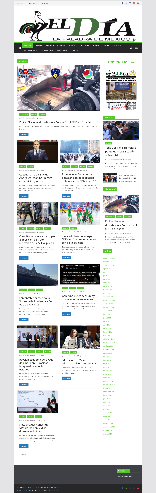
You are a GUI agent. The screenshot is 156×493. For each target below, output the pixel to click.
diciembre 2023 (108, 339)
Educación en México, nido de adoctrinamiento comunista (80, 361)
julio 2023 (106, 357)
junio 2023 (107, 360)
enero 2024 (107, 335)
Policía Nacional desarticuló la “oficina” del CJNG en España (55, 122)
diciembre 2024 (108, 297)
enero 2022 (107, 420)
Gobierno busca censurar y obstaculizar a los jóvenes (78, 297)
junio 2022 (107, 402)
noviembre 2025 (109, 258)
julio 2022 (106, 399)
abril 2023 (106, 367)
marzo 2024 (107, 328)
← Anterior (21, 455)
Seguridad (116, 45)
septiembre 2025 (109, 265)
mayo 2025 (107, 279)
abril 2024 (106, 325)
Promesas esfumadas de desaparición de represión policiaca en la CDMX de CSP (79, 178)
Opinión (75, 50)
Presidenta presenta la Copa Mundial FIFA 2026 (127, 177)
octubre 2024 (108, 304)
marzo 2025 (107, 286)
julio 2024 (106, 314)
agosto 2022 (107, 395)
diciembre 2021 (108, 423)
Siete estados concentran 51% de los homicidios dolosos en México (34, 428)
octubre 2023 (108, 346)
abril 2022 (106, 409)
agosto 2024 (107, 311)
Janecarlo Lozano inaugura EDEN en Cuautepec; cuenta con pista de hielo (79, 239)
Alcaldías (85, 45)
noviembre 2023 (109, 342)
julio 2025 (106, 272)
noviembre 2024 (109, 300)
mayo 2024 (107, 321)
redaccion (84, 232)
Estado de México (31, 50)
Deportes (50, 45)
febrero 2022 (107, 416)
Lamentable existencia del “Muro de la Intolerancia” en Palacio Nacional (36, 301)
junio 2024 (107, 318)
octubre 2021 (108, 430)
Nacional (39, 45)
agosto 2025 (107, 269)
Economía (61, 45)
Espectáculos (62, 50)
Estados (95, 45)
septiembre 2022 (109, 392)
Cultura (105, 45)
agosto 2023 (107, 353)
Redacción (42, 118)
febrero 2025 (107, 290)
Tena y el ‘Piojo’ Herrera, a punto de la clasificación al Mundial (120, 151)
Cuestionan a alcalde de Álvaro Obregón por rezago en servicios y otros (35, 178)
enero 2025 (107, 293)
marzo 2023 (107, 371)
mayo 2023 (107, 364)
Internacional (48, 50)
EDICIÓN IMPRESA (121, 62)
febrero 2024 (107, 332)
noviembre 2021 (109, 427)
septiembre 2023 (109, 350)
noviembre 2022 (109, 385)
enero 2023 (107, 378)
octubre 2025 (108, 262)
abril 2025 (106, 283)
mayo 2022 (107, 406)
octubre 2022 (108, 388)
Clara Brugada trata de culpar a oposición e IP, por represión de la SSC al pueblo (37, 240)
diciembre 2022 (108, 381)
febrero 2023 (107, 374)
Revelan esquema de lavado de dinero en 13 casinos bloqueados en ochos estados (36, 364)
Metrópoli (73, 45)
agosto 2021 (107, 434)
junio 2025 (107, 276)
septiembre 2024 (109, 307)
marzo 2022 (107, 413)
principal (28, 45)
